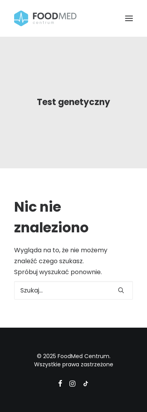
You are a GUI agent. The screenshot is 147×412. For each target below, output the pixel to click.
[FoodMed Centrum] (45, 18)
